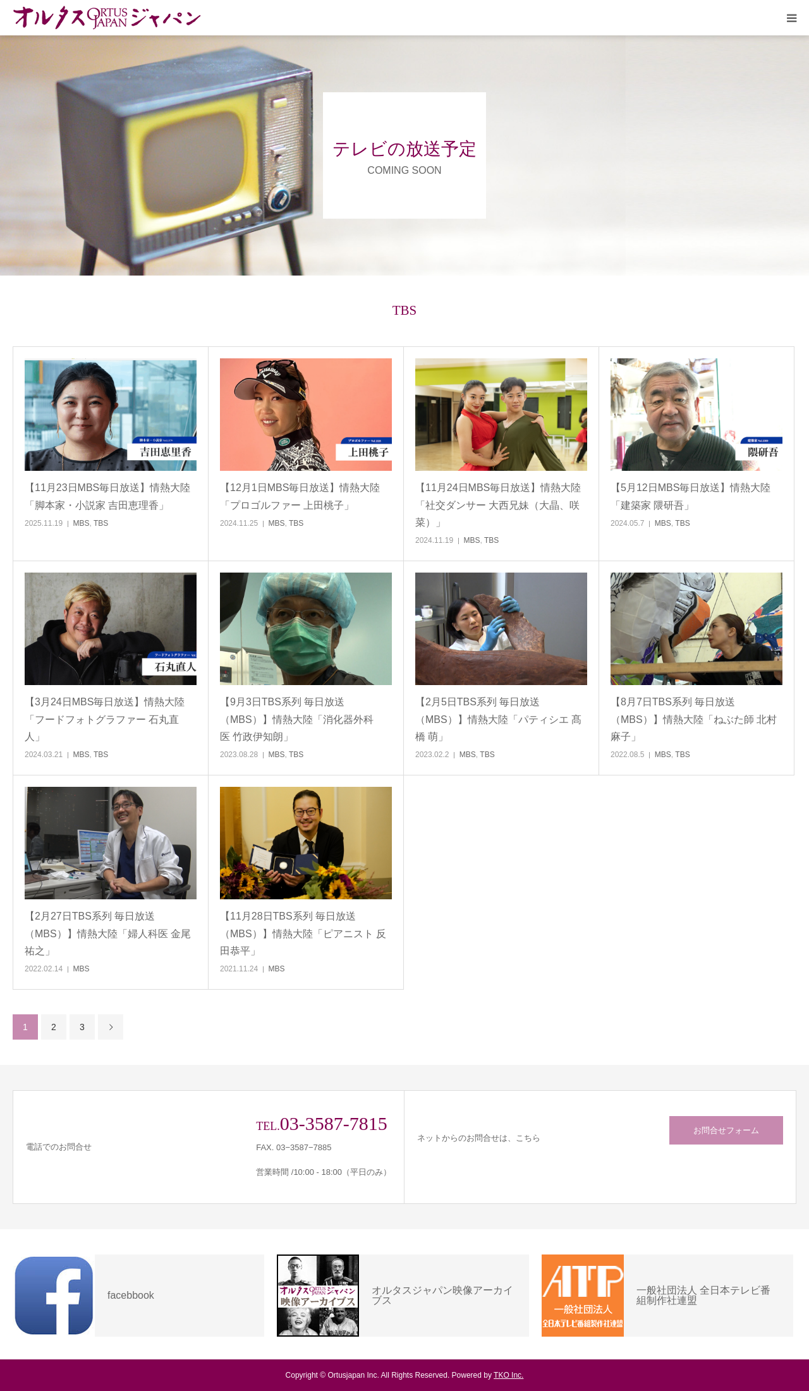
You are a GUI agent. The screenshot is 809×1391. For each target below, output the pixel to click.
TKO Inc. (508, 1375)
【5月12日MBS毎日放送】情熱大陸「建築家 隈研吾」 (690, 496)
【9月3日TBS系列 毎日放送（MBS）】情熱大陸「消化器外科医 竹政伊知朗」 (297, 718)
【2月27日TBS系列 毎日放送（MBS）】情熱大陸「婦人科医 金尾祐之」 (108, 933)
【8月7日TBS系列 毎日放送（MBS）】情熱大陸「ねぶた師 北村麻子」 (694, 718)
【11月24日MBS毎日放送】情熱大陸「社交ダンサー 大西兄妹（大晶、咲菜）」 (498, 504)
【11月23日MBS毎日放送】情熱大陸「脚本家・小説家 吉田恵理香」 (107, 496)
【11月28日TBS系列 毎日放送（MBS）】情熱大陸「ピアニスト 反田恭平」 (303, 933)
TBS (101, 523)
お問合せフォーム (726, 1130)
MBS (81, 523)
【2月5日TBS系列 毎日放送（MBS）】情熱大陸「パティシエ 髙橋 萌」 (498, 718)
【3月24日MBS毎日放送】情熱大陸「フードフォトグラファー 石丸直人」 (105, 718)
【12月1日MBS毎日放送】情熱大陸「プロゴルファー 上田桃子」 (300, 496)
